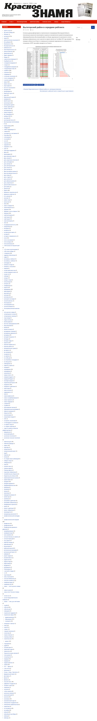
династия (6, 188)
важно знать (7, 84)
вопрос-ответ (7, 108)
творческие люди (8, 649)
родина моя (7, 559)
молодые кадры (8, 340)
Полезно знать (46, 21)
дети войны (7, 186)
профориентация (8, 533)
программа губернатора (10, 502)
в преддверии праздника (10, 66)
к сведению (7, 253)
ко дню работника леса (10, 270)
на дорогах (6, 354)
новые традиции (8, 401)
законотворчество (8, 207)
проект (5, 506)
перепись (6, 455)
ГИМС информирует (9, 129)
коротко (6, 287)
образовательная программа (11, 409)
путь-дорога (7, 540)
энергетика (7, 706)
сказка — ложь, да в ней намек (12, 601)
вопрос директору (8, 106)
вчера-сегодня (7, 112)
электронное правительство (11, 704)
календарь (6, 262)
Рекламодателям (22, 21)
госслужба (6, 139)
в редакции (7, 74)
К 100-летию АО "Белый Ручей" (12, 245)
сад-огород (7, 575)
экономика (6, 699)
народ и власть (8, 375)
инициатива (7, 226)
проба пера (7, 496)
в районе (6, 70)
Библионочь (7, 47)
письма (6, 457)
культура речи (7, 297)
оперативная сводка (9, 417)
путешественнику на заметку (11, 537)
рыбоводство (7, 567)
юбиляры (6, 718)
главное (6, 131)
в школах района (8, 80)
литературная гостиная (10, 314)
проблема (6, 498)
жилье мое (6, 202)
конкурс (6, 278)
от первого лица (8, 424)
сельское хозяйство (9, 580)
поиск (5, 464)
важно (5, 82)
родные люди (7, 561)
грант (5, 148)
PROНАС (6, 34)
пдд (5, 453)
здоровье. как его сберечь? (11, 211)
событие (6, 607)
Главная (4, 21)
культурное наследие (9, 299)
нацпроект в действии (9, 386)
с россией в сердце (9, 571)
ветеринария (7, 91)
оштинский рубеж (8, 434)
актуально (6, 36)
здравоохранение (9, 617)
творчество (7, 651)
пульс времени (8, 535)
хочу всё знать (7, 681)
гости (5, 141)
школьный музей (8, 695)
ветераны (6, 89)
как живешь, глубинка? (9, 261)
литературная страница (10, 316)
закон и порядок (8, 205)
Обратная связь (34, 21)
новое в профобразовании (10, 398)
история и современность (10, 236)
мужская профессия (9, 344)
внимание (6, 99)
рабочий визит (7, 544)
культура (6, 295)
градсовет (6, 144)
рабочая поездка (8, 542)
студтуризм (7, 643)
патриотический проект (10, 451)
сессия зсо (6, 595)
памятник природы (8, 443)
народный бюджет (8, 379)
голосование (7, 137)
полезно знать (7, 466)
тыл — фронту (8, 666)
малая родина (7, 321)
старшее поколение (9, 631)
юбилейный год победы (10, 714)
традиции (6, 659)
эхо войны (6, 710)
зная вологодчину (8, 221)
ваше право (7, 85)
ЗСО (5, 222)
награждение (7, 369)
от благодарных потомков (10, 422)
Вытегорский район (28, 84)
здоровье (6, 209)
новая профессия (8, 396)
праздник (6, 481)
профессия (7, 523)
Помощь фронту (8, 470)
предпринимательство (9, 485)
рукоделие (6, 565)
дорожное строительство (10, 192)
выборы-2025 (7, 116)
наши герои (7, 388)
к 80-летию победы (9, 251)
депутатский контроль (9, 184)
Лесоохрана (7, 302)
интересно (6, 230)
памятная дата (7, 441)
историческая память (9, 232)
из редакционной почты (10, 224)
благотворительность (9, 49)
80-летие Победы (8, 32)
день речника (7, 169)
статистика (41, 84)
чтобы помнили (8, 691)
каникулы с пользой (9, 266)
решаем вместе (8, 557)
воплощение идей (8, 104)
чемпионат (6, 687)
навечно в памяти (8, 365)
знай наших (7, 217)
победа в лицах (8, 460)
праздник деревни (8, 483)
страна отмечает (8, 635)
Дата (5, 152)
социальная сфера (9, 615)
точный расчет (7, 657)
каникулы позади (8, 264)
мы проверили (7, 352)
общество (6, 413)
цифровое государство (10, 683)
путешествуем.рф (8, 538)
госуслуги (6, 143)
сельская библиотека (9, 578)
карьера (6, 268)
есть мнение (7, 196)
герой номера (7, 125)
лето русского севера (9, 312)
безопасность (7, 44)
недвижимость (7, 392)
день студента (7, 177)
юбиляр (6, 716)
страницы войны (8, 637)
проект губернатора (9, 510)
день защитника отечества (10, 160)
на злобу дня (7, 358)
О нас (11, 21)
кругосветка (7, 293)
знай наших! (7, 219)
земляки (6, 213)
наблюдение (7, 363)
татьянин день (7, 647)
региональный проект (9, 552)
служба (6, 605)
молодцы (6, 339)
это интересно (7, 708)
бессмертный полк (8, 45)
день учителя (7, 179)
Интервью (6, 228)
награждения (7, 371)
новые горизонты (8, 399)
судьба (6, 645)
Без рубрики (7, 42)
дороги (6, 190)
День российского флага (10, 171)
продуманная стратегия (10, 504)
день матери (7, 163)
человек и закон (8, 685)
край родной (7, 291)
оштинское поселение (9, 436)
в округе (6, 65)
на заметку (6, 356)
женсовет (6, 198)
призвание (6, 489)
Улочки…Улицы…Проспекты (11, 672)
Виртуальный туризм (9, 97)
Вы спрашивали (8, 114)
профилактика (7, 525)
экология (6, 697)
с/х (5, 573)
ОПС (5, 418)
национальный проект (9, 382)
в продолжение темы (9, 68)
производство (7, 512)
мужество (6, 342)
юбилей (6, 712)
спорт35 (6, 627)
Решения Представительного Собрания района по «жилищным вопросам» (42, 89)
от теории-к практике (9, 426)
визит (5, 95)
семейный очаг (8, 584)
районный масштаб (9, 548)
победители (7, 462)
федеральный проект (9, 674)
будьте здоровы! (8, 55)
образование (8, 619)
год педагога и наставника (10, 133)
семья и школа (7, 590)
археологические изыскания (11, 40)
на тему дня (7, 361)
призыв (6, 491)
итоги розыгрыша (8, 243)
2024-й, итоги (7, 30)
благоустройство (8, 51)
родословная (7, 563)
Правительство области (10, 476)
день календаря (8, 162)
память (6, 445)
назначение (7, 373)
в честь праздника (8, 78)
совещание (7, 611)
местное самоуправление (10, 323)
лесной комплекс (8, 301)
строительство (7, 638)
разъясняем (7, 546)
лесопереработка (8, 304)
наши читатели (8, 390)
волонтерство (7, 103)
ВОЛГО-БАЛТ (7, 101)
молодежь (6, 335)
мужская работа (8, 346)
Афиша (56, 21)
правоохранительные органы (11, 477)
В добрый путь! (8, 61)
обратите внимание (9, 411)
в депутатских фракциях (10, 59)
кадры (5, 257)
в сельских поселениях (10, 76)
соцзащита (8, 621)
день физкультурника (9, 181)
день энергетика (8, 182)
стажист (6, 629)
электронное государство (10, 702)
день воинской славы (9, 156)
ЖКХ (33, 30)
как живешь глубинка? (9, 259)
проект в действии (8, 508)
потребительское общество (11, 474)
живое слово (7, 200)
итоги (5, 238)
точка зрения (7, 655)
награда (6, 367)
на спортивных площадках (10, 359)
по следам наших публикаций (11, 458)
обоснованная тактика (9, 407)
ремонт (7, 641)
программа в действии (9, 500)
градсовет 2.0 (7, 146)
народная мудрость (9, 377)
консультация (7, 281)
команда (6, 276)
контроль (6, 283)
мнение (6, 327)
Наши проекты (65, 21)
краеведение (7, 289)
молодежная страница (9, 331)
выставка (6, 118)
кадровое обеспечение (10, 255)
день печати (7, 167)
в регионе (6, 72)
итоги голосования (8, 240)
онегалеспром (7, 415)
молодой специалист (9, 337)
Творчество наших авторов (11, 653)
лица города (7, 318)
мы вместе (6, 350)
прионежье (7, 493)
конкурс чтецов (8, 280)
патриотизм (7, 449)
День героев (7, 158)
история (6, 234)
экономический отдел (9, 700)
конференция (7, 285)
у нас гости (7, 668)
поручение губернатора (10, 472)
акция (5, 38)
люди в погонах (8, 320)
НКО (5, 394)
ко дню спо (6, 274)
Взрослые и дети (8, 93)
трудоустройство (8, 662)
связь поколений (8, 576)
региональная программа (10, 550)
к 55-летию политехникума (11, 249)
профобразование (8, 531)
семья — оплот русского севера (12, 586)
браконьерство (8, 53)
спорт (5, 625)
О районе (6, 405)
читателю (6, 689)
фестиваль (7, 676)
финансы (6, 679)
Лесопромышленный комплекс (12, 308)
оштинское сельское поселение (12, 438)
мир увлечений (8, 325)
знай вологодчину (8, 215)
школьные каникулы (9, 693)
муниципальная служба (10, 348)
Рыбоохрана (7, 569)
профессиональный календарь (12, 516)
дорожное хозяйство (9, 194)
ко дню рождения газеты (10, 272)
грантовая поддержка (9, 150)
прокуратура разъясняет (10, 514)
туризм (6, 664)
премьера (6, 487)
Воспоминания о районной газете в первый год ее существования (56, 91)
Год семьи (6, 135)
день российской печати (10, 173)
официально (7, 432)
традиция (6, 660)
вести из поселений (9, 87)
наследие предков (8, 380)
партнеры (6, 447)
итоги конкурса (8, 242)
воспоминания (7, 110)
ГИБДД (6, 127)
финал (5, 678)
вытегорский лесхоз (9, 120)
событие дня (7, 609)
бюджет (6, 57)
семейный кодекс (8, 582)
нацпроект (6, 384)
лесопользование (8, 306)
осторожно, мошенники (10, 420)
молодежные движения (10, 333)
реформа (6, 554)
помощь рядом (8, 468)
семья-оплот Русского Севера (11, 592)
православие (7, 479)
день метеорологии (9, 165)
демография (7, 154)
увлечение (6, 670)
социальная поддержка (10, 613)
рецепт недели (7, 556)
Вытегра (78, 39)
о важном (6, 403)
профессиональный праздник (11, 519)
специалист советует (9, 623)
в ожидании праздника (9, 63)
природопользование (9, 495)
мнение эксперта (8, 329)
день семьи (7, 175)
